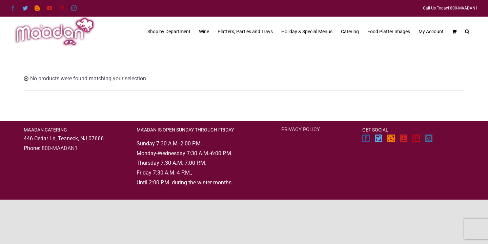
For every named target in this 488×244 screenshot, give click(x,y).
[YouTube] (403, 138)
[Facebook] (366, 138)
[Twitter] (378, 138)
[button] (475, 31)
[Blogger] (391, 138)
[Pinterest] (416, 138)
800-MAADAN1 (60, 148)
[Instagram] (428, 138)
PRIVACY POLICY (300, 129)
